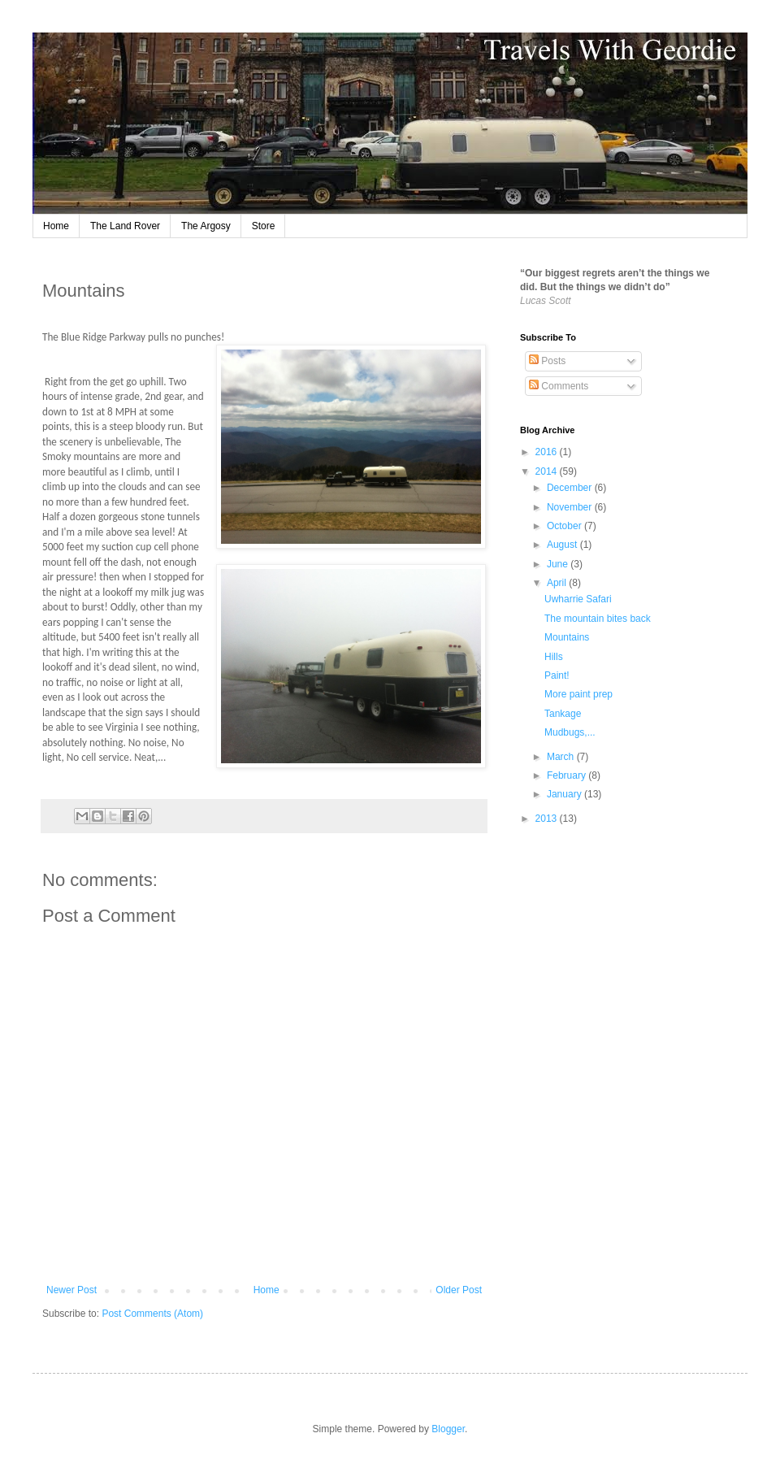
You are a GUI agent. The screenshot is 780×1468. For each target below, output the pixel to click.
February (567, 775)
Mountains (566, 637)
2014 (547, 471)
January (565, 794)
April (558, 583)
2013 (547, 818)
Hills (553, 656)
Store (263, 226)
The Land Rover (125, 226)
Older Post (459, 1290)
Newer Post (71, 1290)
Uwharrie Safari (578, 599)
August (563, 544)
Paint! (557, 675)
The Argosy (206, 226)
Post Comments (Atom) (152, 1313)
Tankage (562, 713)
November (571, 507)
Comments (558, 386)
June (558, 564)
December (571, 487)
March (562, 756)
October (565, 526)
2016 (547, 452)
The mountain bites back (597, 618)
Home (56, 226)
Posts (547, 361)
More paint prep (578, 694)
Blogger (448, 1429)
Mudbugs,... (570, 732)
